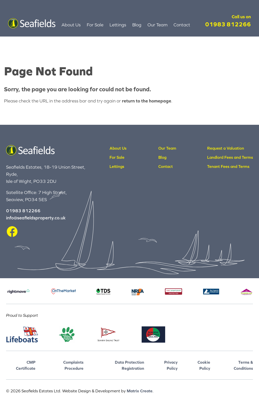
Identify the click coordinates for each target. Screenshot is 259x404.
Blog (136, 24)
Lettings (118, 24)
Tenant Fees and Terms (228, 166)
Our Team (157, 24)
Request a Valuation (225, 148)
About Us (71, 24)
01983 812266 (228, 24)
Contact (182, 24)
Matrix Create (140, 391)
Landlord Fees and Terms (230, 157)
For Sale (95, 24)
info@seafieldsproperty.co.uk (36, 217)
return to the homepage (146, 100)
